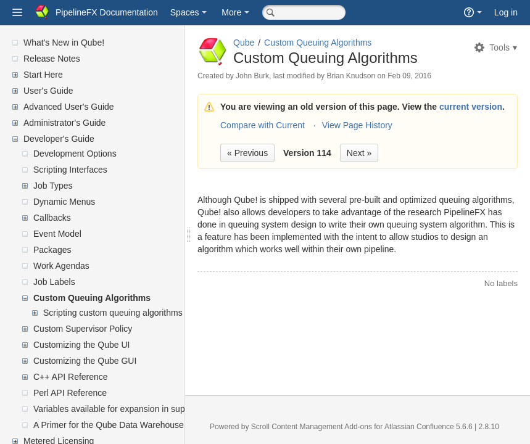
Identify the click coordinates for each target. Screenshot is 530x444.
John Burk (252, 76)
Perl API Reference (70, 393)
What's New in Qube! (63, 42)
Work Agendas (61, 266)
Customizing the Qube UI (81, 345)
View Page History (357, 125)
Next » (359, 153)
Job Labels (54, 282)
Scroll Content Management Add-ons (311, 426)
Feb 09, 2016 (409, 76)
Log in (506, 12)
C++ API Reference (70, 377)
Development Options (75, 153)
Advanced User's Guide (68, 107)
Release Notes (51, 59)
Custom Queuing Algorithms (92, 298)
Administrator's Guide (64, 123)
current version (470, 107)
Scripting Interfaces (70, 170)
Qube (243, 42)
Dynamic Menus (64, 202)
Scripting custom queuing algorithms (113, 313)
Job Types (53, 186)
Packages (52, 250)
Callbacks (52, 218)
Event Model (57, 234)
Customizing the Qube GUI (84, 361)
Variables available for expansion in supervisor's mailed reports (153, 409)
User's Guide (48, 91)
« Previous (247, 153)
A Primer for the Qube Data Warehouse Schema (125, 425)
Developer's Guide (58, 139)
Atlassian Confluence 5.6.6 (429, 426)
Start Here (43, 75)
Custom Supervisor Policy (82, 329)
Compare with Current (262, 125)
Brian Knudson (350, 76)
